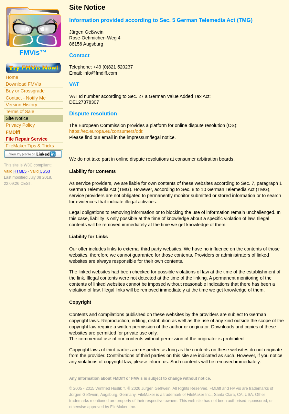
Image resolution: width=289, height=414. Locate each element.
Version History (21, 104)
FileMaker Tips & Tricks (30, 145)
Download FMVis (23, 84)
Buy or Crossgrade (25, 90)
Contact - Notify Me (26, 98)
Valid (15, 171)
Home (12, 77)
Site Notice (17, 118)
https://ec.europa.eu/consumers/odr (105, 131)
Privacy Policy (20, 125)
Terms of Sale (20, 111)
